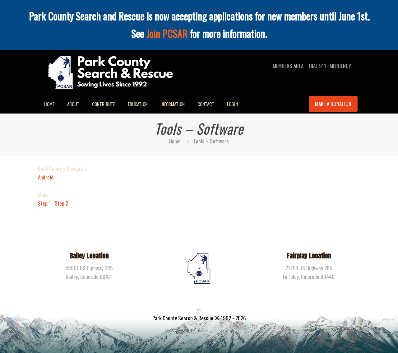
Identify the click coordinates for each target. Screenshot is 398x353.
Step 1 (44, 203)
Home (175, 141)
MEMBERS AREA (288, 65)
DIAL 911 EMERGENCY (330, 65)
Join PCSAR (166, 33)
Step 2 (61, 203)
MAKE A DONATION (333, 104)
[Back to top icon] (199, 309)
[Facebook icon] (199, 330)
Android (45, 177)
